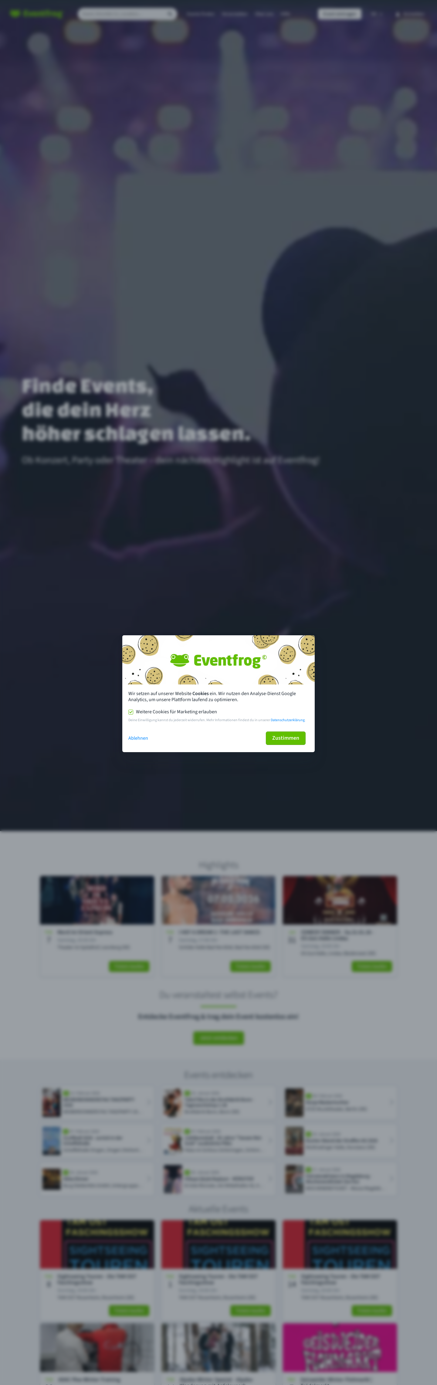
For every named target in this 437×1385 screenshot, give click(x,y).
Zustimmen (285, 738)
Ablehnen (138, 738)
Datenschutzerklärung (288, 720)
